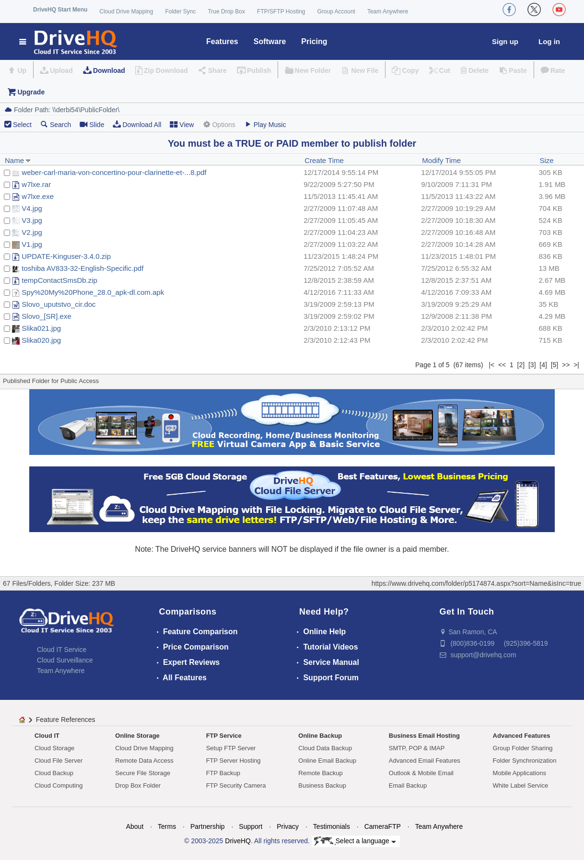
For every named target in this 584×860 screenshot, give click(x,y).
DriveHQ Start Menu (60, 9)
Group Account (336, 11)
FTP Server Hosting (233, 760)
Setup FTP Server (231, 748)
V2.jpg (32, 232)
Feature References (65, 719)
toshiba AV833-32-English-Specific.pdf (82, 268)
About (135, 826)
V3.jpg (32, 220)
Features (222, 41)
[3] (532, 365)
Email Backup (408, 785)
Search (55, 124)
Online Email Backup (327, 760)
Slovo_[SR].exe (46, 316)
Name (18, 160)
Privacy (288, 826)
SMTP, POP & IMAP (417, 748)
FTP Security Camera (236, 785)
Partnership (207, 826)
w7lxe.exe (38, 196)
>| (576, 365)
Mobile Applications (519, 773)
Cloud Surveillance (65, 660)
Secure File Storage (142, 773)
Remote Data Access (144, 760)
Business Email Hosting (424, 735)
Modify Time (441, 160)
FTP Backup (223, 773)
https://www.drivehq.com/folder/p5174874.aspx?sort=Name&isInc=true (476, 583)
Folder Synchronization (525, 760)
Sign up (505, 41)
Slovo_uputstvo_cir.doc (58, 304)
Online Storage (137, 735)
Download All (137, 124)
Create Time (324, 160)
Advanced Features (521, 735)
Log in (549, 41)
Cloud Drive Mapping (126, 11)
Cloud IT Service (61, 649)
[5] (555, 365)
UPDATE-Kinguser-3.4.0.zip (66, 256)
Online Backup (320, 735)
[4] (543, 365)
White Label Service (521, 785)
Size (547, 160)
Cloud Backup (54, 773)
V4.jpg (32, 208)
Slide (92, 124)
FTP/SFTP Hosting (281, 11)
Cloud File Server (58, 760)
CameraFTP (382, 826)
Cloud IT (47, 735)
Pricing (314, 41)
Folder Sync (180, 11)
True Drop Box (226, 11)
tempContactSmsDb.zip (59, 280)
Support (250, 826)
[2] (521, 365)
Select (22, 124)
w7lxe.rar (36, 184)
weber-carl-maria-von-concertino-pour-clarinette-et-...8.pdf (114, 172)
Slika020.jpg (41, 340)
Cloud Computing (58, 785)
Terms (167, 826)
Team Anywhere (387, 11)
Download (109, 70)
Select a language (355, 841)
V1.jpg (32, 244)
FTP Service (224, 735)
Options (218, 124)
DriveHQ (238, 841)
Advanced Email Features (424, 760)
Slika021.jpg (41, 328)
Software (270, 41)
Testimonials (331, 826)
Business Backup (322, 785)
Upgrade (31, 92)
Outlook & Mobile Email (421, 773)
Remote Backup (320, 773)
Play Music (265, 124)
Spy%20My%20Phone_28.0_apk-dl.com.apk (93, 292)
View (182, 124)
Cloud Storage (54, 748)
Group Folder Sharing (523, 748)
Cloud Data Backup (325, 748)
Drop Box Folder (138, 785)
